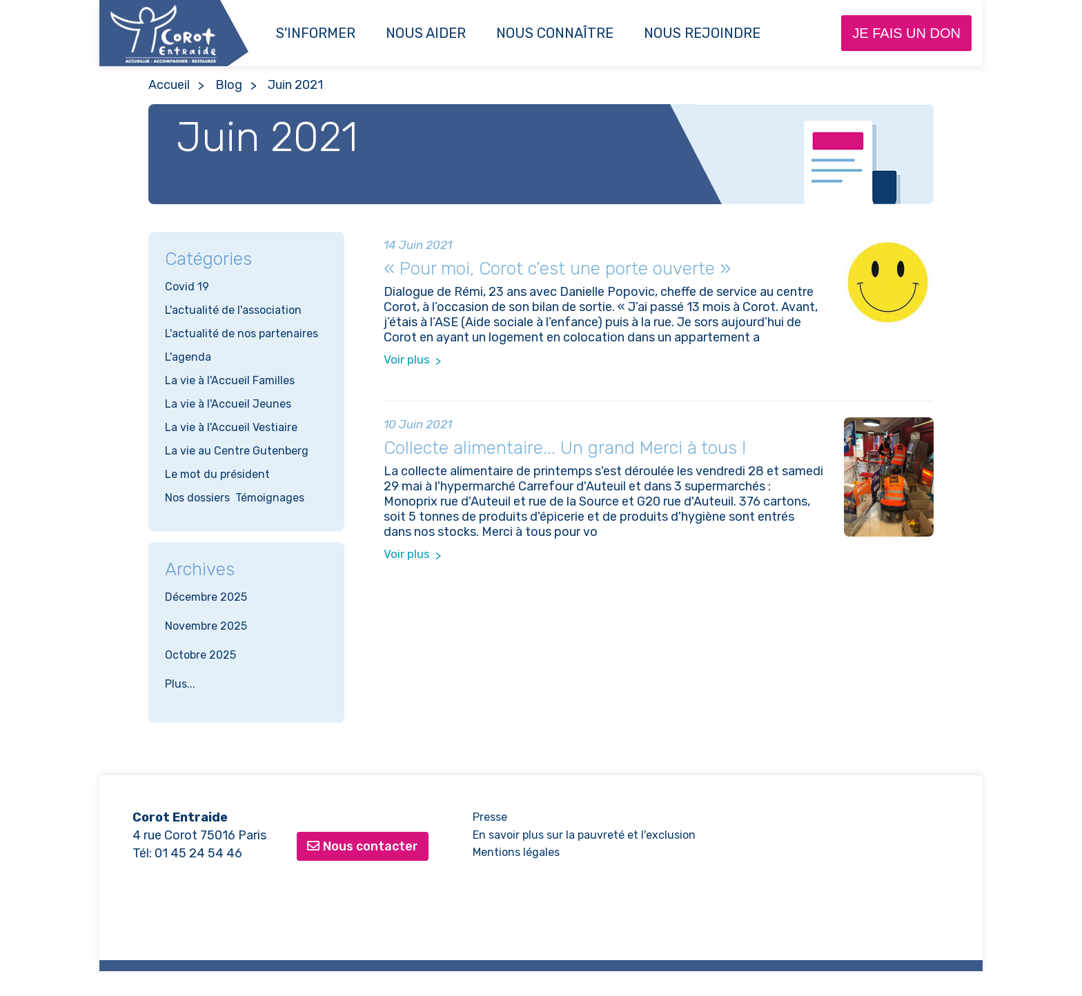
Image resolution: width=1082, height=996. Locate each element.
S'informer (315, 33)
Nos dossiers (197, 497)
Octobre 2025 (200, 654)
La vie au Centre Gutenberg (236, 450)
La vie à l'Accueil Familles (230, 380)
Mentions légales (516, 852)
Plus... (180, 683)
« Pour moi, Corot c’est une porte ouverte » (557, 268)
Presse (490, 817)
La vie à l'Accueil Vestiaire (231, 427)
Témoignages (269, 497)
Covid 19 (187, 286)
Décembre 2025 (206, 597)
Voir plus (407, 359)
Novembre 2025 (206, 626)
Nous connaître (554, 33)
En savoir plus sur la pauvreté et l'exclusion (584, 834)
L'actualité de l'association (233, 310)
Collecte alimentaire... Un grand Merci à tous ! (565, 448)
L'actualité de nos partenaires (241, 333)
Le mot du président (217, 474)
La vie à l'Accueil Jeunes (228, 403)
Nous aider (426, 33)
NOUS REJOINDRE (702, 33)
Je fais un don (906, 33)
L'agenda (188, 356)
